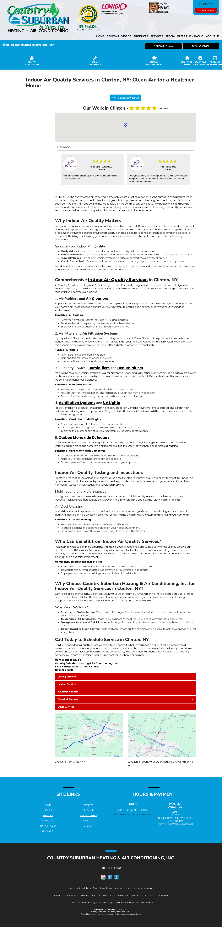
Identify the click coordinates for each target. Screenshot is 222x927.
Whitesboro (162, 895)
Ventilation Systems (77, 402)
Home (100, 36)
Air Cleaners (97, 298)
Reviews (113, 36)
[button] (163, 46)
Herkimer (84, 895)
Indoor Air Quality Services (118, 280)
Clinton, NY (63, 197)
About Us (212, 36)
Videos (126, 36)
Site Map (88, 825)
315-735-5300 (111, 868)
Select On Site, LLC (119, 909)
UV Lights (111, 402)
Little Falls (95, 895)
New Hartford (109, 895)
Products (141, 36)
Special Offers (176, 36)
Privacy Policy (47, 825)
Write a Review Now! (125, 98)
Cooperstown (70, 895)
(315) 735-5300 (64, 670)
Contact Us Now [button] (206, 10)
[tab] (125, 677)
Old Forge (123, 895)
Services (156, 36)
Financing (196, 36)
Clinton (57, 895)
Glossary (47, 831)
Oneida (134, 895)
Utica (151, 895)
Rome (143, 895)
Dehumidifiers (130, 368)
